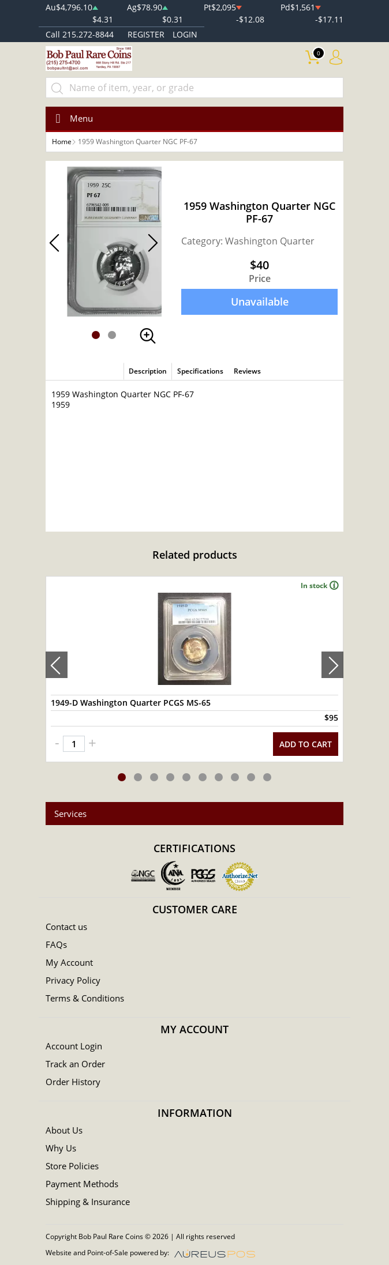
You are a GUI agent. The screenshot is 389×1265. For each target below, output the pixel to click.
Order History (73, 1081)
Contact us (66, 926)
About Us (64, 1130)
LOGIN (185, 34)
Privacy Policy (73, 980)
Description (148, 371)
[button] (96, 335)
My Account (69, 962)
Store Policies (72, 1166)
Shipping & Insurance (88, 1201)
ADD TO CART (305, 744)
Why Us (61, 1148)
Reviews (247, 371)
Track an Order (75, 1064)
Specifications (200, 371)
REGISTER (146, 34)
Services (70, 813)
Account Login (74, 1046)
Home (62, 141)
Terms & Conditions (85, 998)
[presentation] (57, 665)
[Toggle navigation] (71, 118)
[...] (194, 87)
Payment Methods (82, 1183)
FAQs (56, 944)
